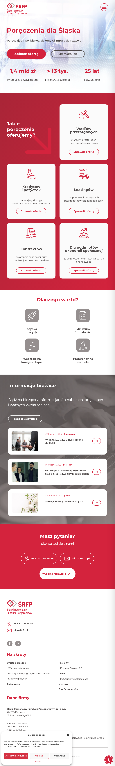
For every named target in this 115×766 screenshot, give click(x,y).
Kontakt (38, 762)
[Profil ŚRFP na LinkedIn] (18, 643)
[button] (68, 734)
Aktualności (13, 684)
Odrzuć (39, 755)
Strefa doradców (68, 689)
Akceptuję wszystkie (16, 755)
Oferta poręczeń (16, 663)
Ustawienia (59, 755)
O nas (62, 673)
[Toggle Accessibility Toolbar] (109, 760)
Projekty (64, 663)
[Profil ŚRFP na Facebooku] (9, 643)
